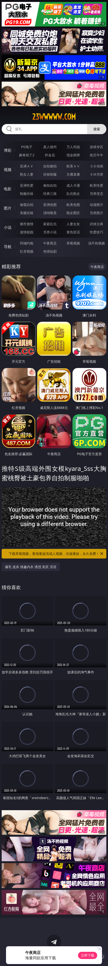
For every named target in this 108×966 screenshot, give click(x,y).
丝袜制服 (50, 174)
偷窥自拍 (26, 204)
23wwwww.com (54, 117)
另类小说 (50, 232)
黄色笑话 (73, 232)
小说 (8, 227)
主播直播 (73, 174)
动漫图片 (96, 204)
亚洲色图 (50, 204)
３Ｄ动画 (96, 166)
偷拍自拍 (50, 185)
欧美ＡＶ (73, 166)
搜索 (96, 129)
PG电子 (26, 147)
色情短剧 (50, 251)
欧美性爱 (96, 185)
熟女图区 (73, 212)
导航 (8, 246)
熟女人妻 (26, 174)
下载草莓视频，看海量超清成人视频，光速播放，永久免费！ (56, 554)
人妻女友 (73, 224)
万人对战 (73, 147)
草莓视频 (73, 243)
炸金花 (50, 155)
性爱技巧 (96, 232)
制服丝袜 (26, 193)
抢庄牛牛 (96, 155)
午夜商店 (50, 243)
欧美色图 (73, 204)
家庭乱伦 (50, 224)
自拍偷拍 (50, 166)
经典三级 (50, 193)
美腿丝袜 (26, 212)
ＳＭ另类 (96, 174)
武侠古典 (96, 224)
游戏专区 (96, 147)
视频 (8, 169)
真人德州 (50, 147)
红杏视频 (26, 251)
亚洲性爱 (26, 185)
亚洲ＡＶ (26, 166)
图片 (8, 208)
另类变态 (96, 193)
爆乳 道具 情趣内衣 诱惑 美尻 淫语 (30, 567)
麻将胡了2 (26, 155)
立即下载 (87, 955)
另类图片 (96, 212)
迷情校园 (26, 232)
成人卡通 (73, 185)
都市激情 (26, 224)
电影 (8, 188)
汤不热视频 (96, 243)
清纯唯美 (50, 212)
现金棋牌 (73, 155)
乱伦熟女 (73, 193)
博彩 (8, 150)
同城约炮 (26, 243)
